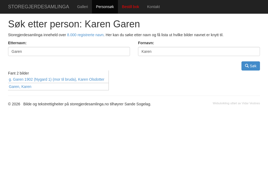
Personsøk (105, 7)
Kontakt (153, 7)
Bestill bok (130, 7)
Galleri (82, 7)
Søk (250, 66)
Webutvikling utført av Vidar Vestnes (236, 103)
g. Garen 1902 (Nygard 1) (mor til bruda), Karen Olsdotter (56, 79)
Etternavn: (17, 43)
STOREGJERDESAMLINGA (38, 6)
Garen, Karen (20, 86)
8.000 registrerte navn (85, 35)
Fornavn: (146, 43)
